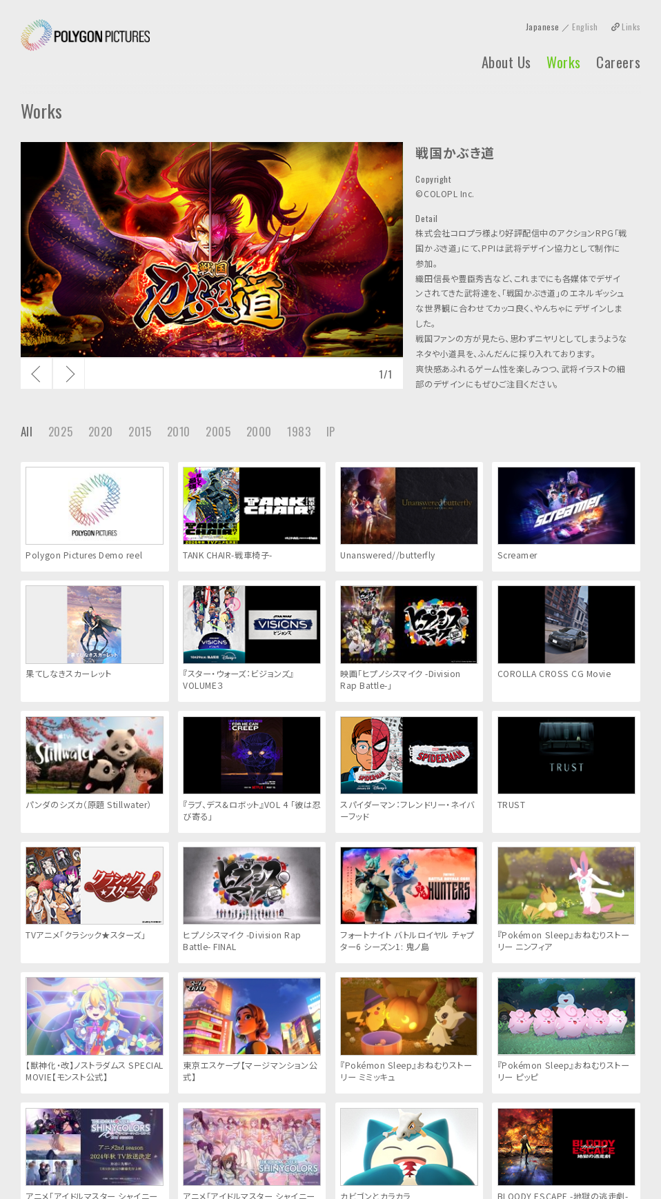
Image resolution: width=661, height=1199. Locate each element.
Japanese (543, 26)
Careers (618, 62)
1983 (298, 431)
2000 (259, 431)
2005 (218, 431)
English (585, 26)
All (27, 431)
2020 (100, 431)
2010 (178, 431)
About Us (506, 62)
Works (563, 62)
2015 (139, 431)
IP (330, 431)
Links (631, 26)
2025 (60, 431)
